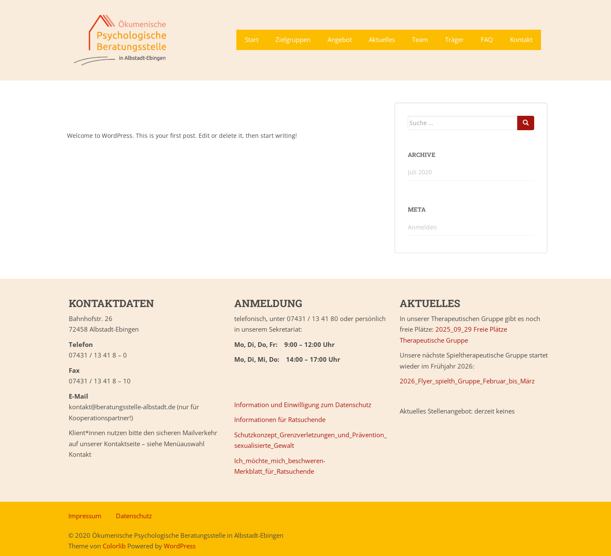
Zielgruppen (293, 39)
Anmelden (422, 227)
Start (251, 39)
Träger (454, 39)
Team (420, 39)
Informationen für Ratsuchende (279, 419)
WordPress (180, 546)
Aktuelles (382, 39)
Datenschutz (134, 515)
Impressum (84, 515)
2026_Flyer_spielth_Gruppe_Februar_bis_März (467, 381)
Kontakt (521, 39)
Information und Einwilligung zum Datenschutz (302, 404)
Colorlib (114, 546)
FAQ (487, 39)
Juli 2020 (420, 172)
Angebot (340, 39)
